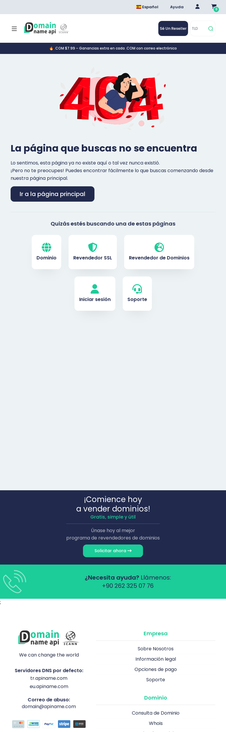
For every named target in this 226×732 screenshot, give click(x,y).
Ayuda (177, 7)
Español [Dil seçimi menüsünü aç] (147, 7)
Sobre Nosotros (156, 648)
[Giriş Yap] (197, 7)
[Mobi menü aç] (14, 28)
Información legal (155, 659)
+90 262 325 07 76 (128, 586)
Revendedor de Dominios (159, 252)
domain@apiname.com (49, 706)
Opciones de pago (155, 669)
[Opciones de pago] (49, 725)
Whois (156, 723)
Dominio (46, 252)
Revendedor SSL (92, 252)
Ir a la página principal (52, 194)
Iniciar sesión (95, 293)
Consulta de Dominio (156, 713)
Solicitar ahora (113, 551)
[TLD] (198, 28)
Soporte (137, 293)
